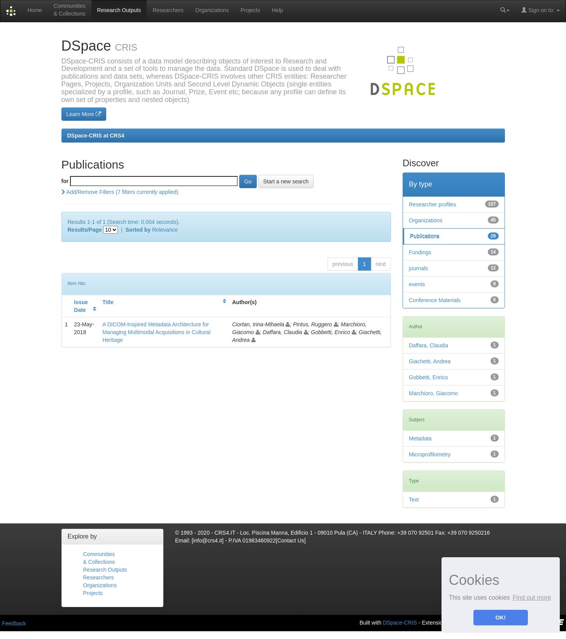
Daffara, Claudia (428, 345)
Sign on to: (540, 10)
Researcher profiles (432, 204)
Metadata (420, 438)
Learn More (84, 114)
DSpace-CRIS (400, 622)
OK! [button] (501, 617)
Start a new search (286, 181)
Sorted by (138, 230)
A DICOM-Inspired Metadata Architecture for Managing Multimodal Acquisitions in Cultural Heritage (156, 332)
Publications (425, 236)
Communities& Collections (70, 10)
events (417, 284)
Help (277, 10)
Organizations (212, 10)
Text (414, 499)
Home (34, 10)
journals (418, 268)
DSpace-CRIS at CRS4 (95, 135)
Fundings (420, 252)
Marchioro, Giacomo (433, 393)
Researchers (167, 10)
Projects (250, 10)
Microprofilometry (429, 454)
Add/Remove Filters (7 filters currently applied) (120, 192)
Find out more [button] (532, 597)
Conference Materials (435, 300)
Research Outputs (119, 10)
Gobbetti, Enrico (428, 377)
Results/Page (85, 230)
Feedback (14, 623)
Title (108, 302)
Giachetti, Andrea (429, 361)
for (65, 181)
